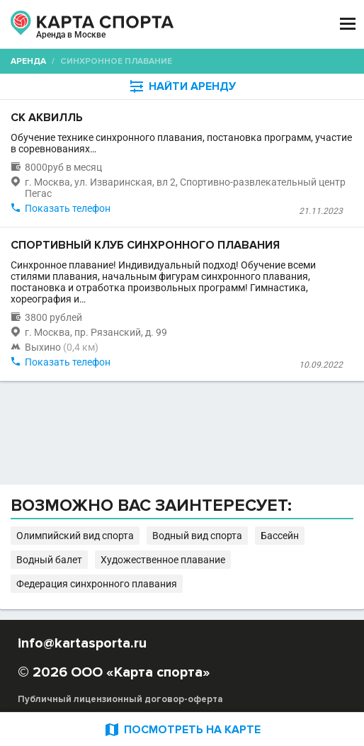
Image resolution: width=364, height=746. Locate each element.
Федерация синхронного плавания (96, 583)
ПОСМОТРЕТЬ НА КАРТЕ (182, 729)
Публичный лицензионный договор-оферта (120, 699)
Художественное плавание (163, 559)
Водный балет (49, 559)
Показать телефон (67, 208)
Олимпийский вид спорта (75, 535)
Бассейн (280, 535)
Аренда (28, 61)
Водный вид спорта (197, 535)
